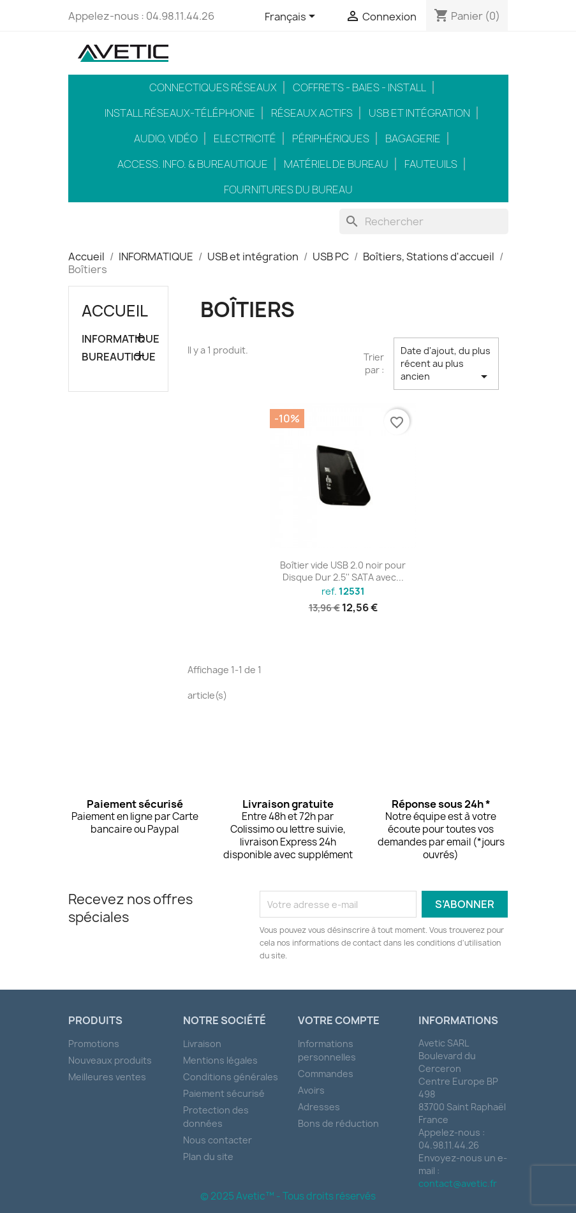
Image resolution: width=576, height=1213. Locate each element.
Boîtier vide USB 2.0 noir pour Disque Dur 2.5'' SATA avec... (343, 571)
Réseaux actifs (312, 113)
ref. (343, 591)
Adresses (319, 1107)
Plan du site (208, 1156)
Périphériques (330, 138)
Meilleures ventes (107, 1077)
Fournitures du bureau (288, 189)
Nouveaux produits (110, 1060)
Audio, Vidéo (166, 138)
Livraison (202, 1044)
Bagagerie (413, 138)
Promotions (93, 1044)
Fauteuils (430, 164)
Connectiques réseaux (213, 87)
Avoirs (311, 1090)
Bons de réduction (338, 1123)
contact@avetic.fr (457, 1183)
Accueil (115, 311)
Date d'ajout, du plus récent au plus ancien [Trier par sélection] (446, 364)
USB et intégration (419, 113)
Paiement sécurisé (224, 1093)
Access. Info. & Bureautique (192, 164)
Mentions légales (220, 1060)
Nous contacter (217, 1140)
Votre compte (339, 1020)
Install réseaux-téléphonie (180, 113)
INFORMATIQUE (119, 339)
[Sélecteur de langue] (292, 17)
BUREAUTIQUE (119, 357)
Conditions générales (230, 1077)
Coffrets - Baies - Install (359, 87)
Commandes (325, 1074)
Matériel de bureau (336, 164)
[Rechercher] (423, 221)
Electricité (245, 138)
